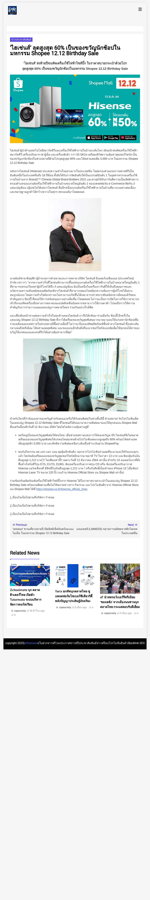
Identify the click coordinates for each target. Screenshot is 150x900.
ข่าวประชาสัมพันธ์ (21, 39)
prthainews (31, 643)
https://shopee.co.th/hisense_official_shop (61, 489)
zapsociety (20, 610)
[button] (140, 9)
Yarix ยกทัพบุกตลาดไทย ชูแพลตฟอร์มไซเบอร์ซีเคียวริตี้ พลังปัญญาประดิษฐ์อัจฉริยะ (73, 596)
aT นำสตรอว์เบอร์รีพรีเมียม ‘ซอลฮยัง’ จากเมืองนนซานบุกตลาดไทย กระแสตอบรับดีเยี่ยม (120, 602)
